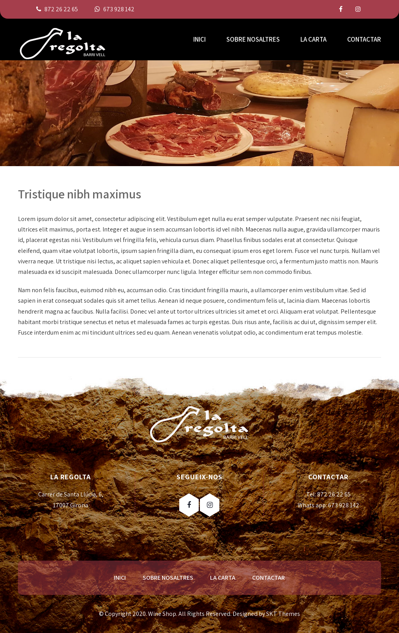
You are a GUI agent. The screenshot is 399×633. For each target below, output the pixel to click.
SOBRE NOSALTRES (253, 39)
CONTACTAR (364, 39)
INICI (199, 39)
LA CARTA (313, 39)
